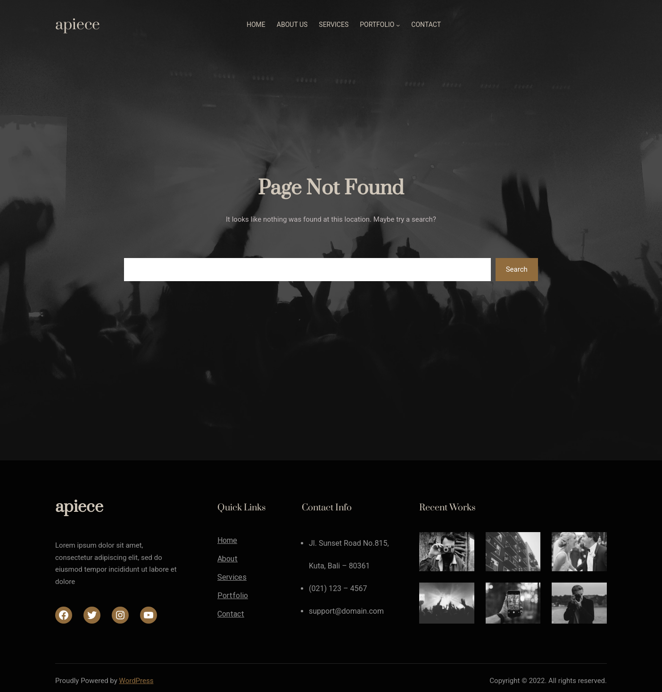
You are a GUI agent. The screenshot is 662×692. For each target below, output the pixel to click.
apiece (77, 24)
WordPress (136, 680)
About (227, 559)
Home (227, 540)
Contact (230, 614)
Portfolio (232, 595)
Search (517, 269)
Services (232, 577)
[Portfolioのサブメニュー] (398, 25)
